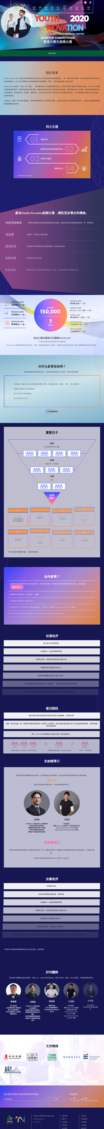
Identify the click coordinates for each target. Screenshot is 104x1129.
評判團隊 (76, 8)
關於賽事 (34, 8)
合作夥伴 (82, 8)
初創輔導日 (64, 8)
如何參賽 (46, 8)
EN (78, 2)
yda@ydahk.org (39, 1119)
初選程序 (52, 8)
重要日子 (40, 8)
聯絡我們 (88, 8)
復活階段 (58, 8)
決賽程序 (71, 8)
